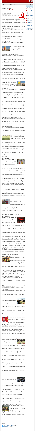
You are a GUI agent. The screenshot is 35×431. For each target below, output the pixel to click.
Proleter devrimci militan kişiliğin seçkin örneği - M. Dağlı (8, 425)
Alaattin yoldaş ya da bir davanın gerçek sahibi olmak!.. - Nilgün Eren (9, 424)
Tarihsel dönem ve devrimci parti (29, 20)
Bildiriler (8, 4)
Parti (5, 4)
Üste (2, 429)
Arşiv (14, 4)
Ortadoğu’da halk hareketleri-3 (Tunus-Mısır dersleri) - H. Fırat (29, 25)
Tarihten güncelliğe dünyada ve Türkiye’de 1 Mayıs (29, 13)
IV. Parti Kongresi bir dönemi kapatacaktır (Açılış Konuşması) (29, 8)
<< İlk (26, 29)
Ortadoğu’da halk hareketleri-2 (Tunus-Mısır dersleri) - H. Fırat (29, 24)
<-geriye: (3, 427)
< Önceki (28, 29)
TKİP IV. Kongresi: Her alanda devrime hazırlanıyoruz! (29, 10)
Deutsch (30, 4)
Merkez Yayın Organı (11, 4)
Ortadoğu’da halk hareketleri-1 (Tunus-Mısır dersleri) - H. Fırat (29, 22)
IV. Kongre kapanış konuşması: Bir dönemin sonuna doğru (30, 7)
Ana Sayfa (3, 4)
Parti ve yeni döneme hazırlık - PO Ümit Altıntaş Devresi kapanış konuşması (30, 17)
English (32, 4)
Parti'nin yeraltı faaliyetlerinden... (6, 426)
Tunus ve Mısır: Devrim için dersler (30, 27)
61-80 (30, 29)
